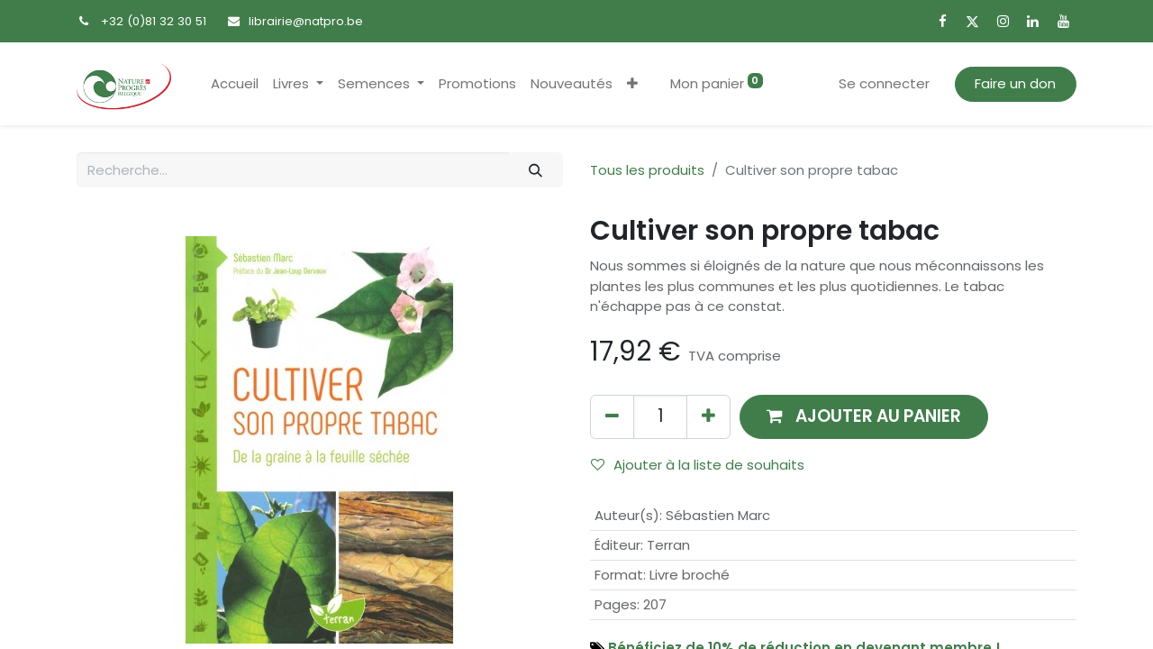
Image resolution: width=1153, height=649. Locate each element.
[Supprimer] (612, 417)
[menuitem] (235, 84)
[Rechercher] (536, 169)
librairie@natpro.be (306, 21)
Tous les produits (647, 169)
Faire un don (1015, 83)
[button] (632, 84)
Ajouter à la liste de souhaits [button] (697, 464)
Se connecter (884, 83)
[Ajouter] (708, 417)
